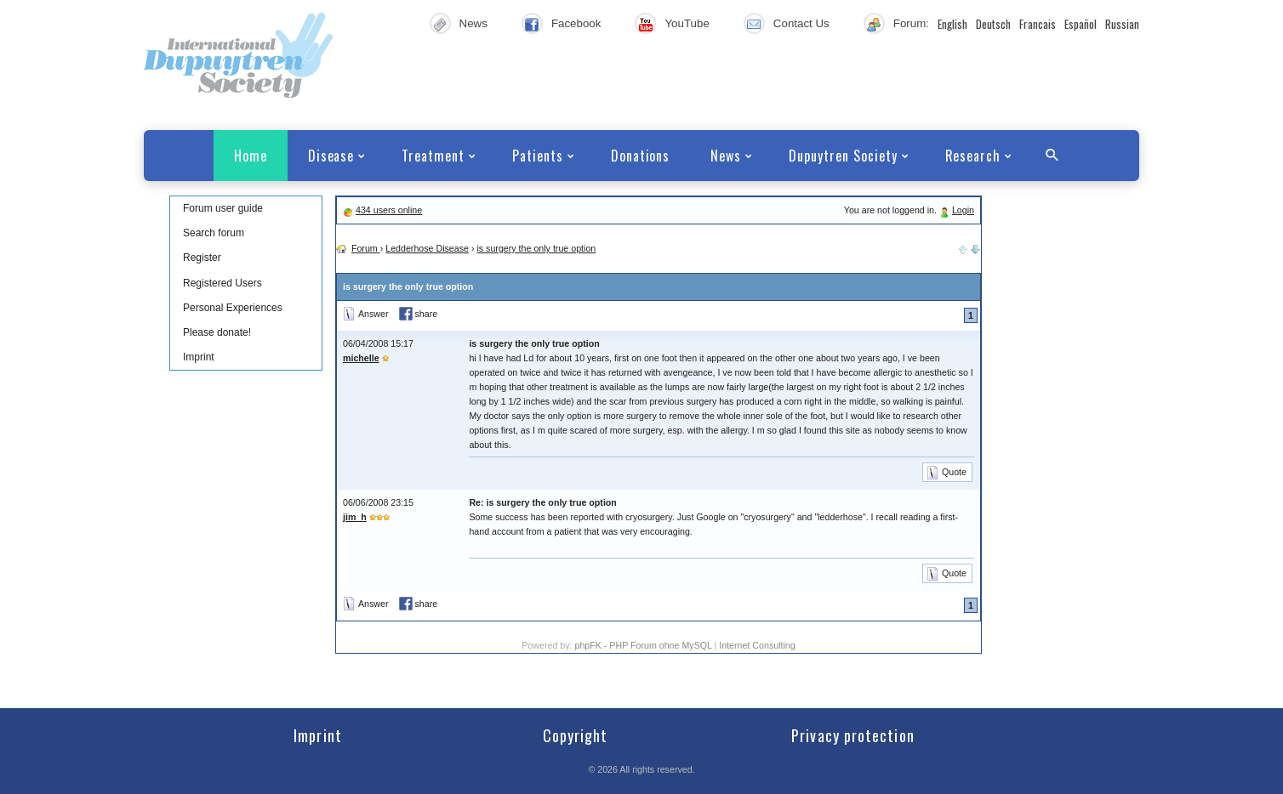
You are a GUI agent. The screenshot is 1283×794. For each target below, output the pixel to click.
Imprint (198, 357)
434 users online (389, 210)
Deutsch (993, 23)
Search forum (213, 233)
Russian (1122, 23)
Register (202, 258)
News (473, 23)
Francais (1037, 23)
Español (1080, 23)
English (952, 23)
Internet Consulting (757, 645)
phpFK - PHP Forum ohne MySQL (644, 645)
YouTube (686, 23)
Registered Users (222, 283)
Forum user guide (223, 208)
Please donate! (217, 332)
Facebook (576, 23)
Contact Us (801, 23)
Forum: (911, 23)
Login (963, 210)
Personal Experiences (232, 308)
